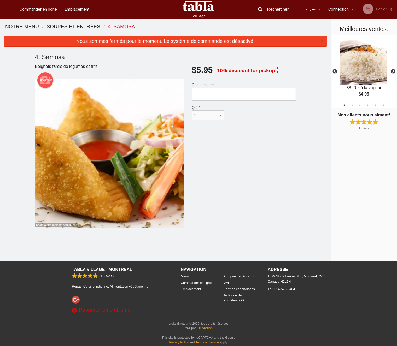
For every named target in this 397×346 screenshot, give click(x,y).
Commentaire (244, 92)
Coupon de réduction (239, 276)
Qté (208, 112)
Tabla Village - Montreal (102, 269)
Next (393, 71)
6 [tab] (383, 105)
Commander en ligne (38, 9)
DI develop (204, 328)
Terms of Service (207, 342)
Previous (334, 71)
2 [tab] (352, 105)
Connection (338, 9)
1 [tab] (344, 105)
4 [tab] (367, 105)
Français (309, 9)
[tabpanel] (364, 71)
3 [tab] (360, 105)
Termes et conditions (239, 289)
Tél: (281, 289)
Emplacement (77, 9)
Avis (227, 283)
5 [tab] (375, 105)
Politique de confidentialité (234, 297)
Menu (185, 276)
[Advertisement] (165, 244)
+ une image (45, 80)
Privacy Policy (179, 342)
